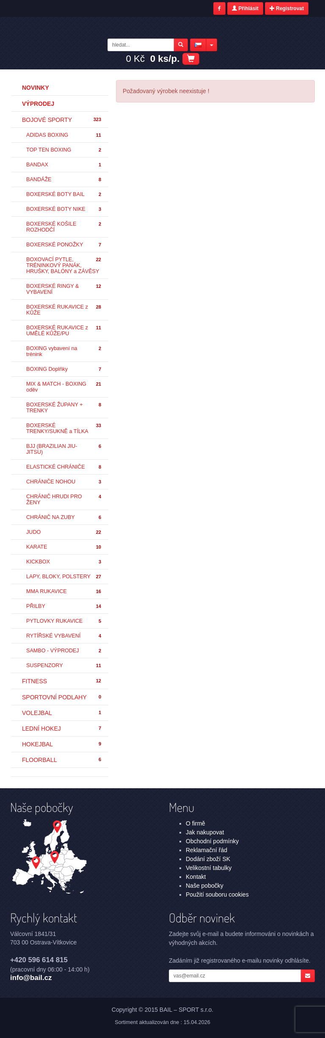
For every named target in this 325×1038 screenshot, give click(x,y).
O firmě (195, 823)
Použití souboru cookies (217, 894)
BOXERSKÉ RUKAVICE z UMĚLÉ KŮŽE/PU (64, 331)
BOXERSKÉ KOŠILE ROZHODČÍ (64, 227)
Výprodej (38, 103)
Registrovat (287, 8)
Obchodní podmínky (212, 841)
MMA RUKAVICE (64, 591)
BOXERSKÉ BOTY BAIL (64, 194)
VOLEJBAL (62, 712)
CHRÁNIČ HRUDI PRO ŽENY (64, 499)
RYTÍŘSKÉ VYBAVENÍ (64, 636)
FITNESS (62, 681)
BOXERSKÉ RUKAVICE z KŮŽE (64, 310)
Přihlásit (245, 8)
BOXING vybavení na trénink (64, 351)
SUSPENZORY (64, 666)
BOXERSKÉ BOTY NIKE (64, 209)
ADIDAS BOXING (64, 135)
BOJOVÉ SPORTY (62, 119)
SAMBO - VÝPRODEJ (64, 651)
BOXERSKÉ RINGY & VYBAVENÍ (64, 289)
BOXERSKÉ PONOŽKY (64, 245)
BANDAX (64, 165)
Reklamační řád (206, 850)
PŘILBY (64, 606)
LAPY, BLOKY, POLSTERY (64, 577)
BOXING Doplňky (64, 369)
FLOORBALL (62, 759)
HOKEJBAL (62, 744)
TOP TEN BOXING (64, 150)
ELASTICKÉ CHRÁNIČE (64, 467)
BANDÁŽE (64, 180)
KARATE (64, 547)
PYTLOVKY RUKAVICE (64, 621)
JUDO (64, 532)
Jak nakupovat (205, 832)
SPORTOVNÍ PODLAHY (62, 697)
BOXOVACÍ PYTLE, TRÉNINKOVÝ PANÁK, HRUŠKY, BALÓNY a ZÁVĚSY (64, 265)
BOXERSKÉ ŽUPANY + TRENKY (64, 408)
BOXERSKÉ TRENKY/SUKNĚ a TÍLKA (64, 428)
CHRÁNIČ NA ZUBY (64, 517)
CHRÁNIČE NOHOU (64, 482)
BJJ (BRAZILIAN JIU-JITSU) (64, 449)
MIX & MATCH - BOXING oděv (64, 387)
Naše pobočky (204, 885)
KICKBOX (64, 562)
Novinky (35, 87)
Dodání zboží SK (208, 859)
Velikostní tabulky (208, 867)
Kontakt (196, 876)
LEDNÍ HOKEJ (62, 728)
